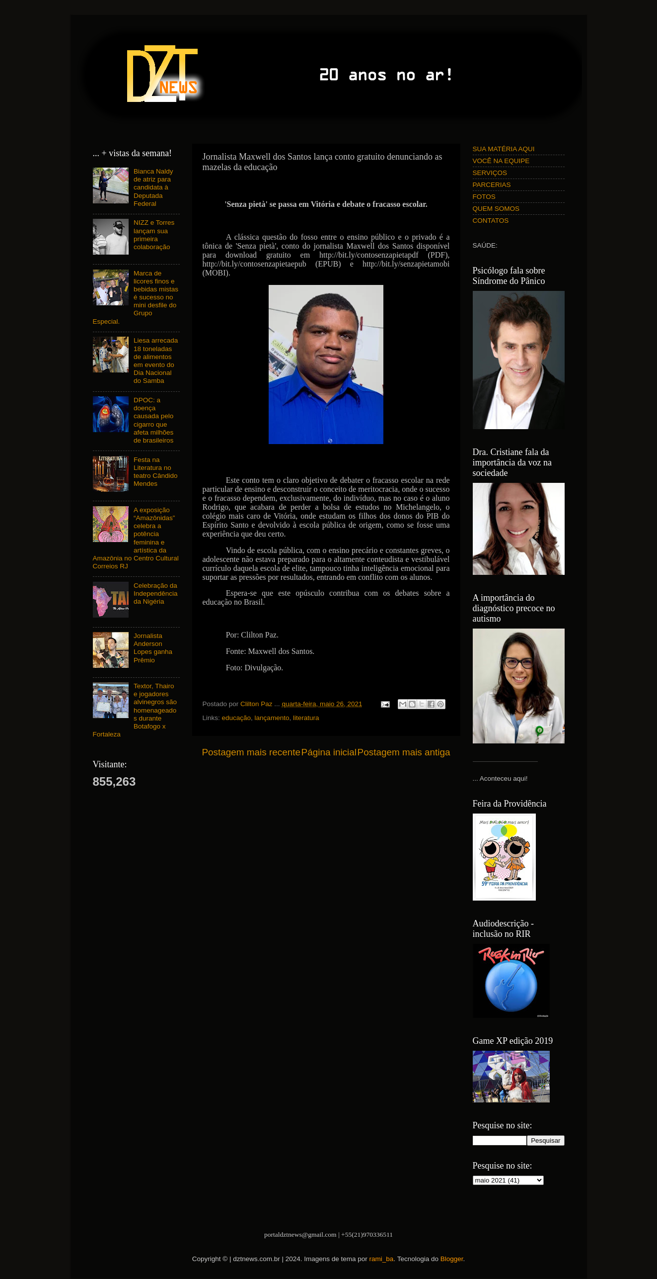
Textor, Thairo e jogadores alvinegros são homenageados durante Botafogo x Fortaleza (135, 710)
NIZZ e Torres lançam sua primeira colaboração (154, 235)
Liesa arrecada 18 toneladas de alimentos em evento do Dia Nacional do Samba (156, 360)
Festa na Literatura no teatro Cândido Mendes (156, 472)
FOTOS (484, 196)
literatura (306, 718)
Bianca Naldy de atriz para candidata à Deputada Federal (153, 187)
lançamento (272, 718)
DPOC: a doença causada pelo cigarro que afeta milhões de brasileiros (153, 420)
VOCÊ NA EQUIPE (501, 161)
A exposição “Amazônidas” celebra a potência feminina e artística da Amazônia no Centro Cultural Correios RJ (136, 538)
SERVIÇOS (490, 173)
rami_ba (381, 1259)
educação (236, 718)
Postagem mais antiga (404, 752)
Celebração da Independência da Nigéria (156, 593)
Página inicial (329, 752)
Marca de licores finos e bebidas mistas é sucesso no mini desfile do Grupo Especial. (135, 297)
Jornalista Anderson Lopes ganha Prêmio (153, 648)
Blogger (451, 1259)
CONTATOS (491, 220)
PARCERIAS (492, 184)
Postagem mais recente (251, 752)
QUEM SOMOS (496, 208)
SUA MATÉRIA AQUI (504, 149)
